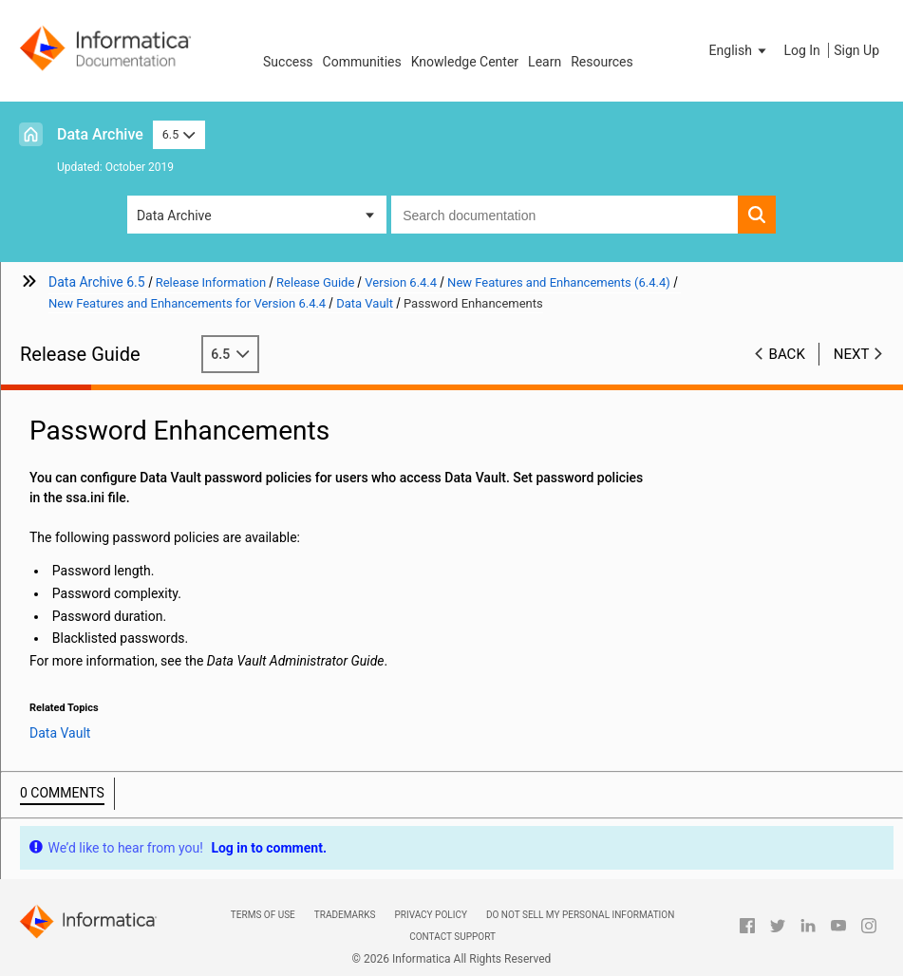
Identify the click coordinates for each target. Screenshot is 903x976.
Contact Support (452, 936)
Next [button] (852, 354)
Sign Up (856, 50)
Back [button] (787, 354)
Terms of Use (263, 915)
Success (288, 61)
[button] (740, 50)
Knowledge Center (464, 61)
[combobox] (564, 215)
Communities (362, 61)
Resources (602, 61)
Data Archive (100, 134)
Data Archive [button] (174, 215)
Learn (544, 61)
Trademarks (345, 915)
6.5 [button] (179, 134)
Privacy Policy (430, 915)
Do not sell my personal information (580, 915)
